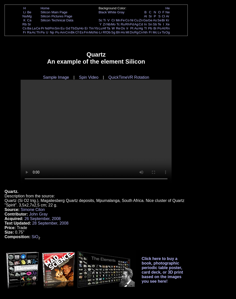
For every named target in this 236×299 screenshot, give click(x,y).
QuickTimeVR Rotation (128, 77)
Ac (34, 32)
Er (86, 28)
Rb (24, 24)
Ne (168, 12)
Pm (52, 28)
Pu (57, 32)
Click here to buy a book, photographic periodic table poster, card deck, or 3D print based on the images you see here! (162, 270)
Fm (86, 32)
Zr (104, 24)
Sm (57, 28)
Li (24, 12)
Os (123, 28)
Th (38, 32)
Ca (29, 20)
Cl (163, 16)
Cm (68, 32)
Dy (77, 28)
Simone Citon (33, 209)
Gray (121, 12)
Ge (150, 20)
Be (29, 12)
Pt (132, 28)
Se (160, 20)
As (155, 20)
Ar (167, 16)
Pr (42, 28)
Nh (145, 32)
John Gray (38, 214)
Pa (43, 32)
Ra (29, 32)
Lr (100, 32)
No (96, 32)
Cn (141, 32)
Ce (38, 28)
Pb (150, 28)
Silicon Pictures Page (56, 16)
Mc (155, 32)
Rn (168, 28)
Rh (127, 24)
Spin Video (88, 77)
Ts (163, 32)
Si (150, 16)
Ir (127, 28)
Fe (123, 20)
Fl (150, 32)
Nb (108, 24)
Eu (62, 28)
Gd (68, 28)
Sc (101, 20)
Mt (127, 32)
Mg (29, 16)
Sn (150, 24)
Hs (123, 32)
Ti (104, 20)
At (163, 28)
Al (145, 16)
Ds (132, 32)
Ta (108, 28)
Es (82, 32)
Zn (141, 20)
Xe (168, 24)
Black (103, 12)
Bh (118, 32)
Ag (136, 24)
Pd (132, 24)
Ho (81, 28)
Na (24, 16)
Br (163, 20)
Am (62, 32)
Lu (100, 28)
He (168, 8)
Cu (136, 20)
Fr (24, 32)
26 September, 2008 (42, 219)
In (145, 24)
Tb (73, 28)
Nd (47, 28)
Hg (141, 28)
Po (160, 28)
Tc (118, 24)
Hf (104, 28)
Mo (113, 24)
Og (167, 32)
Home (45, 8)
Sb (155, 24)
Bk (73, 32)
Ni (132, 20)
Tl (145, 28)
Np (52, 32)
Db (108, 32)
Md (91, 32)
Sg (113, 32)
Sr (29, 24)
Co (127, 20)
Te (159, 24)
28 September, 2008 (50, 223)
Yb (96, 28)
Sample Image (56, 77)
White (112, 12)
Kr (167, 20)
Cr (113, 20)
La (34, 28)
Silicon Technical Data (57, 20)
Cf (76, 32)
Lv (159, 32)
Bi (154, 28)
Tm (91, 28)
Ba (29, 28)
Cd (141, 24)
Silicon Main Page (54, 12)
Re (118, 28)
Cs (24, 28)
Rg (136, 32)
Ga (145, 20)
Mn (118, 20)
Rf (104, 32)
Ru (123, 24)
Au (136, 28)
